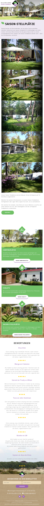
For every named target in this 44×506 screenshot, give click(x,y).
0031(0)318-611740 (15, 493)
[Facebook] (19, 496)
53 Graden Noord (28, 502)
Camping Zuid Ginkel (19, 500)
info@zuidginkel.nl (30, 493)
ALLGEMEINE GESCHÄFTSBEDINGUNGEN (31, 504)
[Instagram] (23, 496)
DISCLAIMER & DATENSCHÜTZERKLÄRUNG (13, 504)
